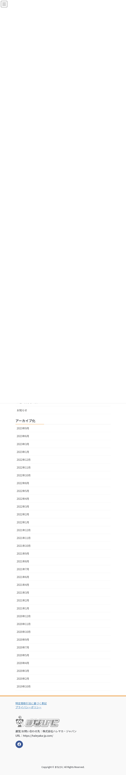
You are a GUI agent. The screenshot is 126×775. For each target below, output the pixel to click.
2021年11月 (24, 538)
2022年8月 (23, 483)
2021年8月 (23, 561)
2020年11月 (24, 624)
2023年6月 (23, 436)
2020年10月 (24, 632)
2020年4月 (23, 663)
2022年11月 (24, 467)
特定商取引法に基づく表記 (31, 703)
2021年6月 (23, 577)
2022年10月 (24, 475)
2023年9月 (23, 428)
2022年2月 (23, 514)
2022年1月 (23, 522)
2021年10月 (24, 546)
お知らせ (22, 410)
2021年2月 (23, 600)
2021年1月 (23, 608)
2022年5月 (23, 491)
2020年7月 (23, 647)
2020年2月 (23, 678)
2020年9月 (23, 639)
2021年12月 (24, 530)
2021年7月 (23, 569)
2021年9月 (23, 553)
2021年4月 (23, 585)
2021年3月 (23, 592)
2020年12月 (24, 616)
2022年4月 (23, 498)
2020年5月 (23, 655)
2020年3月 (23, 671)
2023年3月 (23, 444)
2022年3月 (23, 506)
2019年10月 (24, 686)
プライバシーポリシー (28, 707)
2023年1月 (23, 452)
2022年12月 (24, 459)
